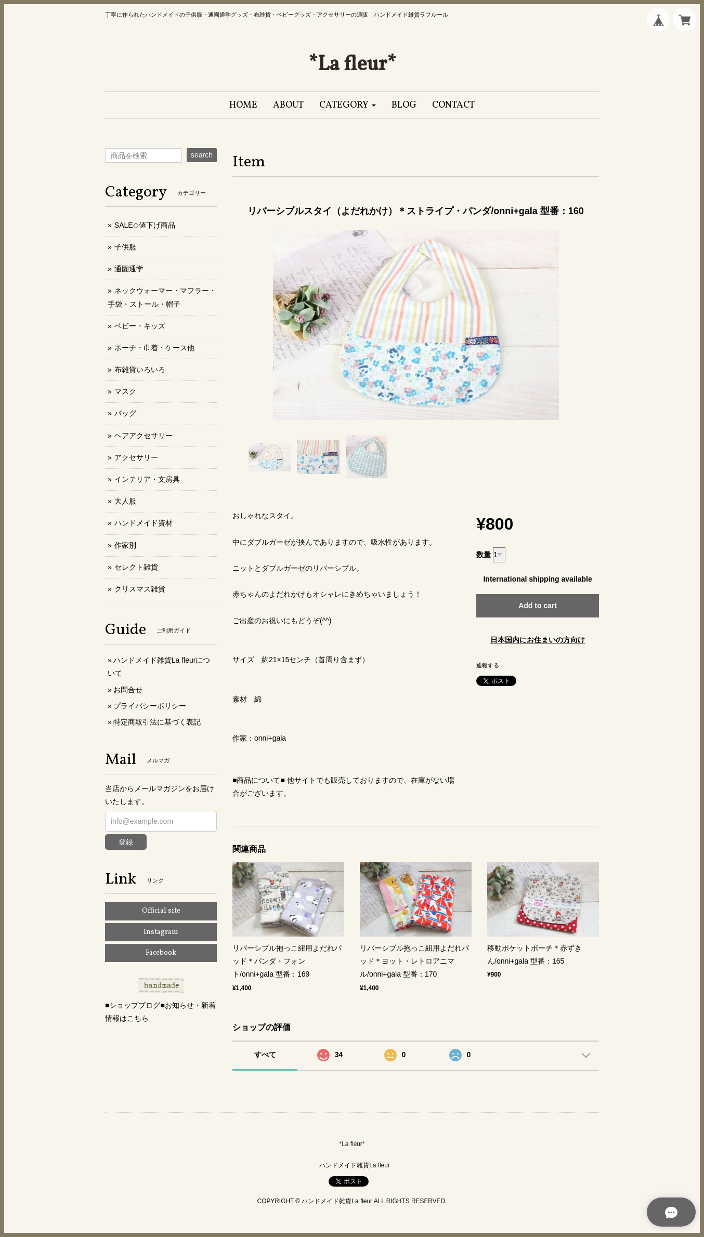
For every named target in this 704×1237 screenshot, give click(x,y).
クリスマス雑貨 (139, 589)
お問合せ (127, 690)
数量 (483, 554)
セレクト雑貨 (136, 567)
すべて (265, 1054)
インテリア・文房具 (147, 479)
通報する (487, 665)
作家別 (125, 545)
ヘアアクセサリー (143, 435)
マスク (125, 391)
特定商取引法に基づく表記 (157, 722)
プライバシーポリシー (149, 706)
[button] (347, 105)
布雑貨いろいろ (139, 369)
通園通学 (129, 269)
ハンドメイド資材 (143, 523)
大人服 (125, 501)
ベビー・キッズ (139, 326)
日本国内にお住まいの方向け (537, 640)
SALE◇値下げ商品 (144, 225)
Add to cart (537, 605)
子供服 (125, 247)
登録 (126, 842)
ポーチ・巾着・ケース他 (154, 348)
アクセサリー (136, 457)
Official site (161, 911)
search (202, 155)
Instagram (161, 932)
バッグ (125, 413)
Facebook (161, 953)
